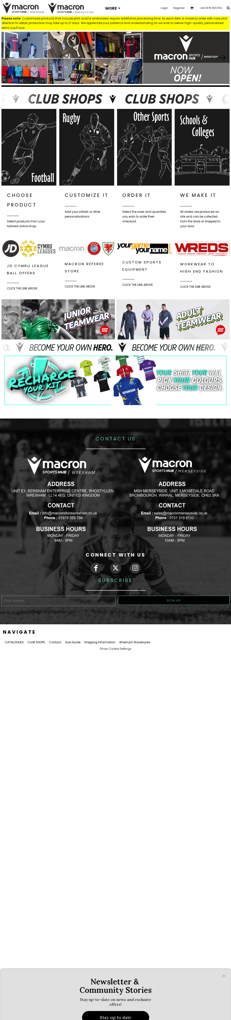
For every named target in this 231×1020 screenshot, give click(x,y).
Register (179, 8)
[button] (115, 58)
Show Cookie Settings (115, 649)
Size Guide (72, 642)
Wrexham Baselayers (134, 642)
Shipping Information (99, 642)
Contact (55, 642)
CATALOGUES (14, 642)
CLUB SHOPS (36, 642)
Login (164, 8)
